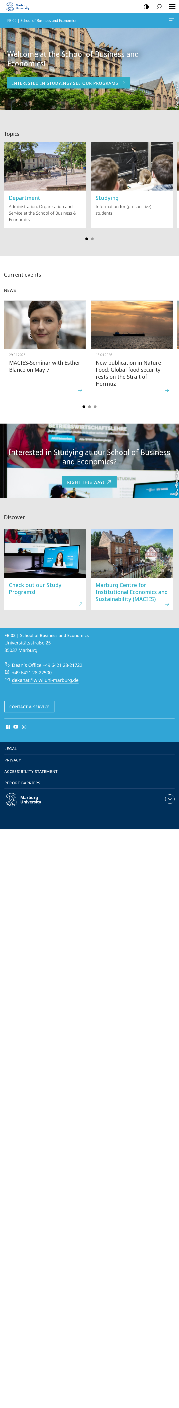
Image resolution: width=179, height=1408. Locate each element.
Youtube (15, 727)
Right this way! (89, 482)
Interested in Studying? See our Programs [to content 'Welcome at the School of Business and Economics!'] (68, 83)
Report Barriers (22, 782)
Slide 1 (86, 238)
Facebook (7, 727)
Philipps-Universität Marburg (28, 803)
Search (157, 7)
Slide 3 (92, 238)
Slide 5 (95, 406)
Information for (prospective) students (132, 179)
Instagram (24, 727)
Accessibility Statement (31, 771)
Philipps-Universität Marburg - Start (20, 6)
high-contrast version (145, 7)
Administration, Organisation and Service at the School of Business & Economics (45, 182)
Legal (10, 748)
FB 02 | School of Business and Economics (170, 21)
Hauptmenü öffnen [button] (170, 6)
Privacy (12, 760)
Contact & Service (29, 706)
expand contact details (169, 799)
